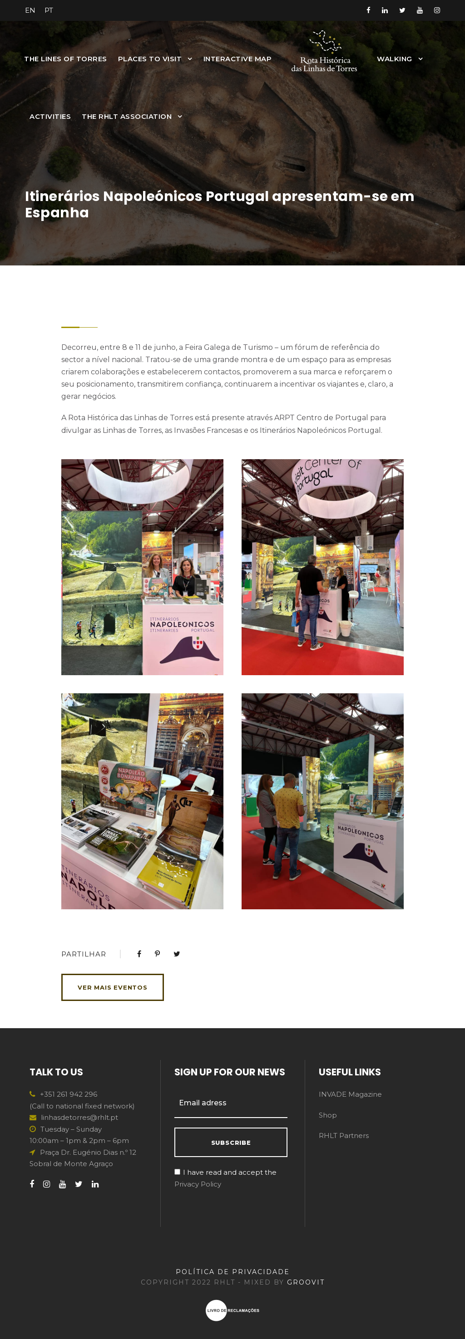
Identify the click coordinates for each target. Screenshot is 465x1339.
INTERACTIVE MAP (237, 58)
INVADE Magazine (350, 1094)
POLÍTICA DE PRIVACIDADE (233, 1272)
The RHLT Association (127, 116)
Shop (328, 1115)
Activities (50, 116)
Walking (394, 58)
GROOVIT (306, 1282)
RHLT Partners (344, 1135)
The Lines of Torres (65, 58)
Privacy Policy (197, 1184)
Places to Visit (150, 58)
